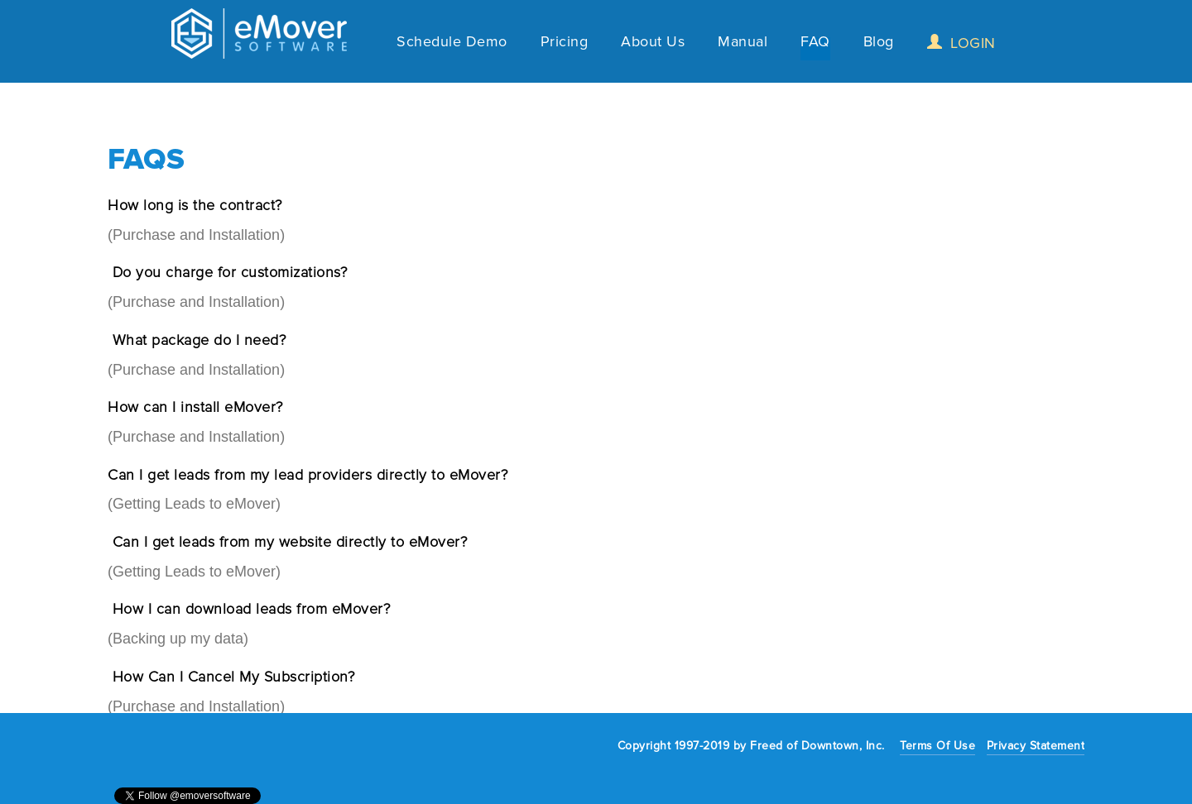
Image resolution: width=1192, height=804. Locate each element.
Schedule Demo (452, 43)
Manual (742, 43)
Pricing (565, 43)
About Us (653, 43)
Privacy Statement (1036, 746)
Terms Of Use (937, 746)
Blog (878, 43)
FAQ (815, 43)
